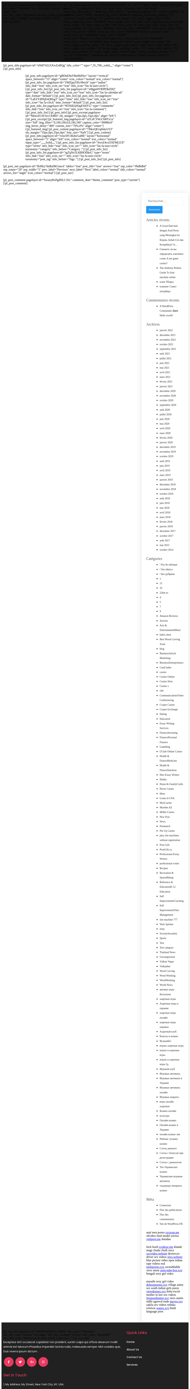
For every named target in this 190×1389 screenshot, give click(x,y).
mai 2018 (164, 504)
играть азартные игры (172, 1042)
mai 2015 (164, 541)
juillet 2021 (165, 355)
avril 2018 (165, 509)
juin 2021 (164, 359)
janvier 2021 (166, 383)
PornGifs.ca (166, 846)
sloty (162, 925)
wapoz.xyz (162, 1304)
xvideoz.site (166, 1243)
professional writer (169, 860)
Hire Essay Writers (169, 771)
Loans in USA (167, 795)
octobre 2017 (166, 532)
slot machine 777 (168, 916)
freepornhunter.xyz (157, 1294)
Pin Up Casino (167, 827)
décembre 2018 (168, 481)
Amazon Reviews (169, 612)
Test (162, 939)
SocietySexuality (168, 930)
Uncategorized (167, 953)
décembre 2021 (168, 331)
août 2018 (165, 495)
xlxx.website (174, 1253)
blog (162, 645)
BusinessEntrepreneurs (171, 659)
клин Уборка (166, 278)
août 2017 (165, 537)
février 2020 (166, 434)
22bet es (164, 589)
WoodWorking (167, 977)
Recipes (164, 865)
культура (164, 1112)
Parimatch (165, 822)
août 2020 (165, 406)
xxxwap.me (172, 1229)
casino (163, 668)
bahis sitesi (165, 631)
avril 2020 (165, 425)
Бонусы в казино (169, 1033)
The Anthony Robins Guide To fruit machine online (170, 269)
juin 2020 (164, 415)
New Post (165, 813)
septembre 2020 (168, 401)
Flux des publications (171, 1206)
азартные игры (168, 995)
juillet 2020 (165, 411)
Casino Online (167, 673)
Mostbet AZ (166, 804)
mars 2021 (165, 373)
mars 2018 (165, 513)
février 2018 (166, 518)
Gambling (165, 743)
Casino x (164, 682)
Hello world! (166, 312)
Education (165, 715)
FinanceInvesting (168, 729)
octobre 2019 (166, 453)
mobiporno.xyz (155, 1263)
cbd (161, 687)
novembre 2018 (168, 485)
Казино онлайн (168, 1107)
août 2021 (165, 350)
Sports (163, 934)
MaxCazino (166, 799)
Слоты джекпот (168, 1145)
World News (166, 981)
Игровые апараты (169, 1093)
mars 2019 (165, 471)
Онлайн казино (168, 1117)
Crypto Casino (167, 701)
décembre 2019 (168, 443)
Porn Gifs (165, 841)
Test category (166, 944)
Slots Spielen (166, 921)
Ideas (162, 790)
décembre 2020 (168, 387)
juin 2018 (164, 499)
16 (161, 584)
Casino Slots (166, 678)
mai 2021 (164, 364)
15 (161, 580)
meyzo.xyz (176, 1298)
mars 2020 (165, 429)
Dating (163, 710)
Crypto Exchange (169, 706)
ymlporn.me (153, 1235)
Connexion (165, 1202)
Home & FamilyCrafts (171, 780)
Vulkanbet (165, 963)
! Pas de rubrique (168, 561)
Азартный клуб (168, 1028)
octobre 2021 (166, 341)
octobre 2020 (166, 397)
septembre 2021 (168, 345)
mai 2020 (164, 420)
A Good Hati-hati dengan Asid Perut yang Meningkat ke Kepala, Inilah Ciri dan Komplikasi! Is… (171, 232)
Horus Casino (167, 785)
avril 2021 (165, 369)
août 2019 (165, 457)
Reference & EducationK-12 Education (168, 883)
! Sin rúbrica (166, 566)
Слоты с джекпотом (170, 1159)
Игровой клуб (167, 1065)
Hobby (163, 776)
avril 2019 (165, 467)
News (163, 818)
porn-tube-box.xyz (171, 1266)
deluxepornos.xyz (156, 1281)
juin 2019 (164, 462)
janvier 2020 (166, 439)
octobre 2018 (166, 490)
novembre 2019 (168, 448)
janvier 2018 (166, 523)
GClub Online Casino (171, 748)
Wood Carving (167, 967)
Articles (164, 617)
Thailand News (167, 949)
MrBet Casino (167, 808)
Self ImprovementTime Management (169, 907)
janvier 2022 (166, 327)
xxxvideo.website (156, 1250)
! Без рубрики (167, 570)
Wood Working (167, 972)
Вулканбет (165, 1037)
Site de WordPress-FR (171, 1220)
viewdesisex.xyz (156, 1288)
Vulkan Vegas (167, 958)
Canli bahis (165, 664)
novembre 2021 (168, 336)
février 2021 (166, 378)
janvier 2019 (166, 476)
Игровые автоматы (170, 1070)
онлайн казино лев (170, 1131)
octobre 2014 (166, 546)
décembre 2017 (168, 527)
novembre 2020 (168, 392)
